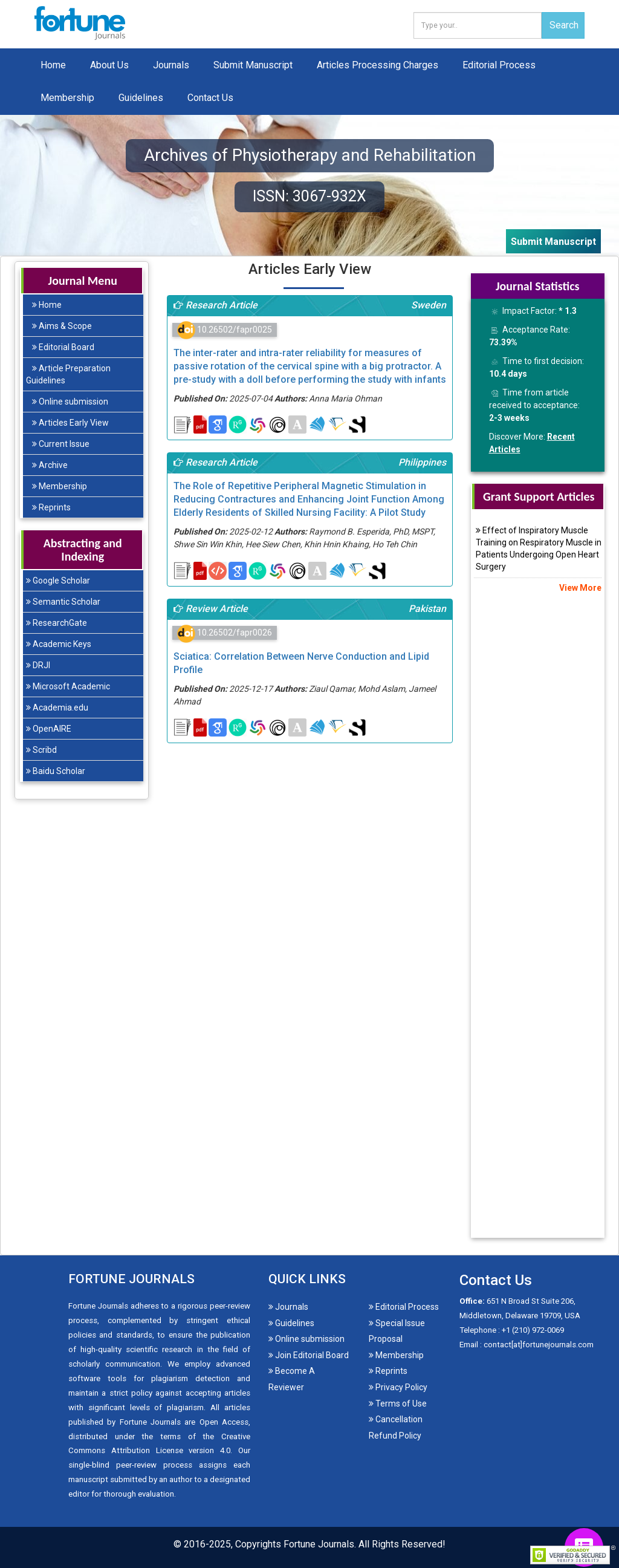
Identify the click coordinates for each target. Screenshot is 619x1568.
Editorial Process (499, 65)
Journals (171, 65)
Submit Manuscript (253, 65)
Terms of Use (398, 1403)
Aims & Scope (62, 326)
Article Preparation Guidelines (68, 374)
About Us (109, 65)
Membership (67, 97)
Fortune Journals (319, 1544)
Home (53, 65)
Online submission (70, 401)
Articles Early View (70, 423)
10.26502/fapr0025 (224, 330)
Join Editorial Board (308, 1355)
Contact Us (210, 97)
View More (579, 588)
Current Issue (60, 444)
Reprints (51, 507)
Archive (50, 465)
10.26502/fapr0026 (224, 633)
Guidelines (140, 97)
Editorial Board (63, 347)
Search (563, 25)
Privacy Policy (398, 1387)
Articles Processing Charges (377, 65)
